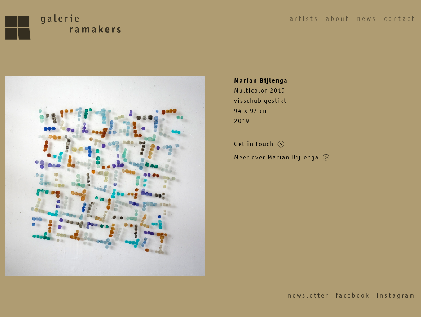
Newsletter (308, 295)
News (367, 18)
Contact (400, 18)
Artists (304, 18)
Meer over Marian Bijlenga (281, 157)
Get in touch (259, 144)
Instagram (396, 295)
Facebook (353, 295)
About (338, 18)
